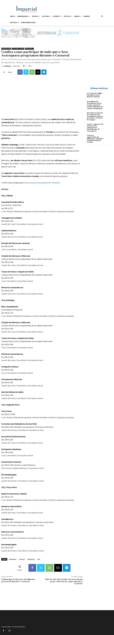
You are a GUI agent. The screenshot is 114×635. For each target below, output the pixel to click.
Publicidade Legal (28, 22)
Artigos (14, 22)
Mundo (87, 16)
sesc (38, 559)
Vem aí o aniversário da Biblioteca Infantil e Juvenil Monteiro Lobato (95, 138)
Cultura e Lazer (18, 49)
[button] (102, 16)
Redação (7, 66)
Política (68, 16)
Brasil (78, 16)
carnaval (22, 559)
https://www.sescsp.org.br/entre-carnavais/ (42, 182)
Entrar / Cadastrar (15, 2)
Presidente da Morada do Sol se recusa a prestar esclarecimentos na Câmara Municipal (95, 105)
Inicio (12, 16)
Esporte (57, 16)
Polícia (36, 16)
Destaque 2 (29, 49)
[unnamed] (42, 40)
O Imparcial (31, 559)
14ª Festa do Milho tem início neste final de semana (94, 95)
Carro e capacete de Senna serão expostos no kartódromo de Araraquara (95, 127)
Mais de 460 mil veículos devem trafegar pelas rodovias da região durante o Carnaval (64, 581)
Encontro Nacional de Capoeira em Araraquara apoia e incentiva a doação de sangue (95, 116)
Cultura (46, 16)
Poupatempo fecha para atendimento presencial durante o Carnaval (18, 580)
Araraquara (23, 16)
